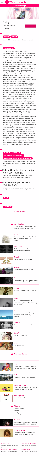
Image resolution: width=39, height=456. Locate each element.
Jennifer (17, 333)
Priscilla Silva (19, 224)
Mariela (17, 288)
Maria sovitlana (19, 430)
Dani (16, 299)
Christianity (7, 206)
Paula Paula (18, 246)
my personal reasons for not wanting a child (17, 158)
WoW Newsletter (26, 449)
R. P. (16, 375)
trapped (6, 36)
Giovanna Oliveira (20, 354)
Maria (16, 343)
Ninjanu (17, 406)
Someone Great (20, 385)
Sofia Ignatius (19, 395)
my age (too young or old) (12, 152)
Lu (15, 311)
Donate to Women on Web (9, 449)
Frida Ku (17, 257)
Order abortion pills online (28, 443)
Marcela (17, 420)
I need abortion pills (19, 6)
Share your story (30, 26)
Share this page (19, 211)
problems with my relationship (13, 155)
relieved (14, 36)
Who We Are (5, 443)
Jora (15, 364)
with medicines (8, 48)
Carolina (17, 323)
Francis (17, 267)
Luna (16, 234)
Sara (16, 278)
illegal (6, 198)
